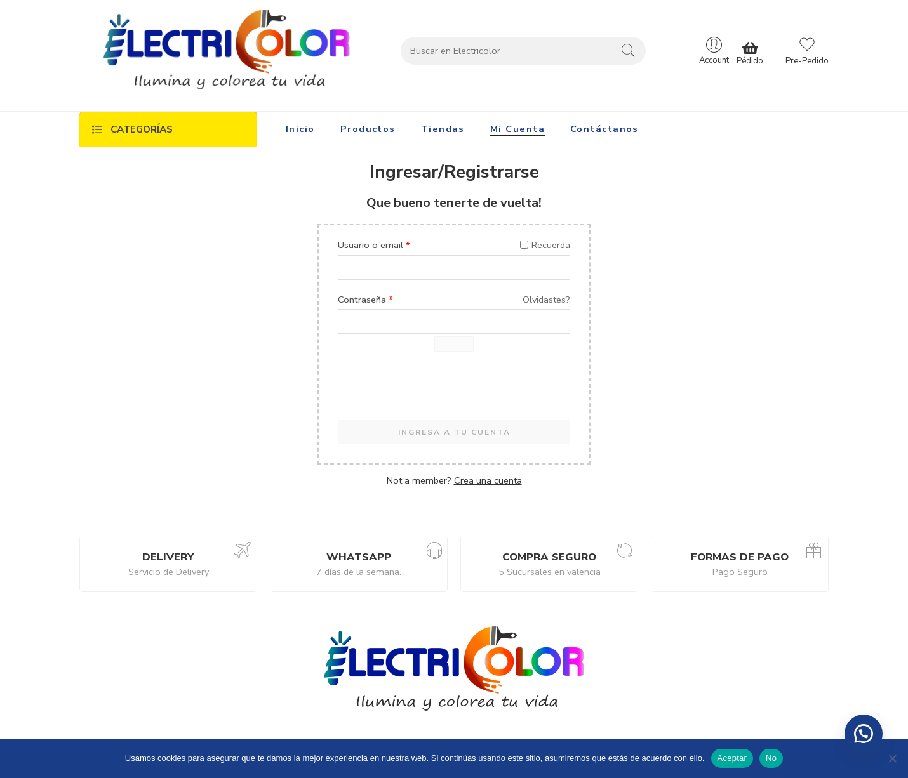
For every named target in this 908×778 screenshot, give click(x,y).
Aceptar (732, 758)
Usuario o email (374, 245)
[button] (864, 734)
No (771, 758)
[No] (892, 758)
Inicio (300, 128)
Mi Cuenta (517, 128)
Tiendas (443, 128)
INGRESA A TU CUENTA (454, 432)
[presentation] (434, 389)
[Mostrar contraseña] (454, 344)
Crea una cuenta (488, 480)
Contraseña (365, 299)
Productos (368, 128)
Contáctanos (604, 128)
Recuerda (545, 245)
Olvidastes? (546, 299)
